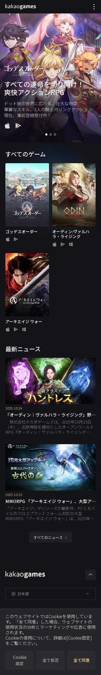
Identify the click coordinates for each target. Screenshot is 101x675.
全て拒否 (51, 660)
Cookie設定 (19, 660)
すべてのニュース (50, 537)
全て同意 (82, 660)
